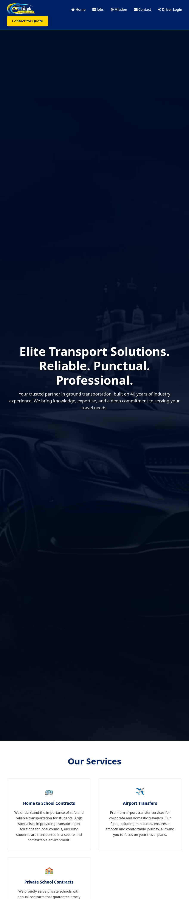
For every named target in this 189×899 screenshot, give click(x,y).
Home (78, 9)
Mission (119, 9)
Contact (142, 9)
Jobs (98, 9)
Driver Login (170, 9)
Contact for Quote (27, 21)
